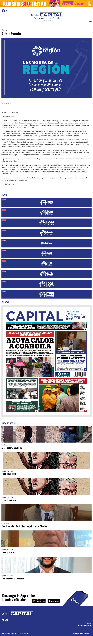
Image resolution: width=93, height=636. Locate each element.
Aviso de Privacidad (85, 626)
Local (3, 445)
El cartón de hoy (8, 500)
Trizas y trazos (8, 552)
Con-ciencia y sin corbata (12, 578)
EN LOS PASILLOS (8, 474)
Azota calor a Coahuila (11, 448)
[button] (90, 21)
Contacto (88, 623)
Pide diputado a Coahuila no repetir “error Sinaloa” (24, 526)
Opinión (4, 30)
